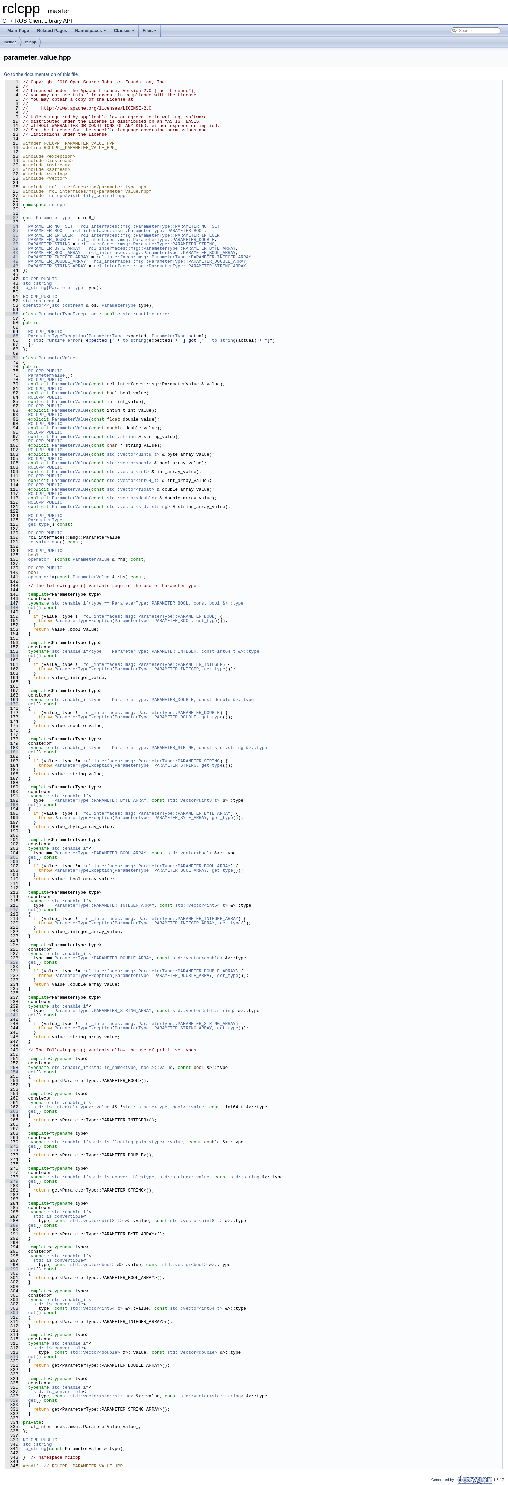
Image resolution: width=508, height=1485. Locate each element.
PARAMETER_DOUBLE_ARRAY (57, 261)
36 (11, 235)
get (32, 608)
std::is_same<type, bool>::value (163, 1107)
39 (11, 248)
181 (11, 752)
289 (11, 1225)
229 (11, 962)
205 (11, 857)
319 (11, 1357)
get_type (38, 524)
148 (11, 608)
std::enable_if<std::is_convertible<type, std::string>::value (130, 1177)
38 (11, 244)
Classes (124, 30)
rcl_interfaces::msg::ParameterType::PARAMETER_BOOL (138, 231)
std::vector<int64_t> (133, 480)
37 (11, 240)
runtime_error (63, 340)
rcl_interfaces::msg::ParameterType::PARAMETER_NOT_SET (149, 226)
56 (11, 314)
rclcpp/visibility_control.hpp (87, 196)
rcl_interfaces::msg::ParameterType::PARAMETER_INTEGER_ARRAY (173, 257)
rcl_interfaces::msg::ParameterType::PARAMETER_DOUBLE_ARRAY (170, 261)
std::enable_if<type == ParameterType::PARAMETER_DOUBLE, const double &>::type (153, 700)
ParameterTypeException (68, 314)
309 (11, 1313)
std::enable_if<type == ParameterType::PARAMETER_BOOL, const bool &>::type (147, 603)
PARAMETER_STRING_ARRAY (57, 266)
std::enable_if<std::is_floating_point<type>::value (117, 1142)
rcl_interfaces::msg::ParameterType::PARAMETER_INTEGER (149, 235)
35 (11, 231)
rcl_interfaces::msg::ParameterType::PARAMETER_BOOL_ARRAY (162, 253)
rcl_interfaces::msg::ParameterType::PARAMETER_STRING (146, 244)
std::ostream (39, 301)
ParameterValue (57, 358)
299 (11, 1269)
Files (150, 30)
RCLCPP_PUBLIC (40, 279)
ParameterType (53, 218)
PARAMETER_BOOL (46, 231)
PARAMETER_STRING (49, 244)
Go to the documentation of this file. (41, 74)
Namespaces (90, 30)
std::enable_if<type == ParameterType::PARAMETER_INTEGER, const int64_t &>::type (155, 651)
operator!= (41, 577)
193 (11, 805)
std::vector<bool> (129, 463)
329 (11, 1400)
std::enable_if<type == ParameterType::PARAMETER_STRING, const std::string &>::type (159, 748)
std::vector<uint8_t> (133, 454)
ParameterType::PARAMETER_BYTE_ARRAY (100, 800)
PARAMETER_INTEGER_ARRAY (58, 257)
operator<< (36, 305)
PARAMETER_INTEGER (50, 235)
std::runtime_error (146, 314)
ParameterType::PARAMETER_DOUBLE (155, 717)
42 (11, 261)
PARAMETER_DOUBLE (49, 240)
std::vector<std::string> (138, 507)
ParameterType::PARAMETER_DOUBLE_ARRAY (102, 958)
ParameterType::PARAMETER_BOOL (153, 621)
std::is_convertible (58, 1216)
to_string (34, 288)
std (37, 340)
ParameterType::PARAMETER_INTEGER (157, 669)
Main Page (18, 30)
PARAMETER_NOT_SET (50, 226)
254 (11, 1072)
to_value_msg (44, 542)
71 (11, 358)
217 (11, 910)
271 (11, 1146)
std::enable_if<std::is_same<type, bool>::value (112, 1067)
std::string (37, 283)
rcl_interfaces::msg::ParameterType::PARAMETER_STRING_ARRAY (170, 266)
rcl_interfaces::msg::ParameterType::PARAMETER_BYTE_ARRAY (162, 248)
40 (11, 253)
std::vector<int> (128, 472)
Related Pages (52, 30)
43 (11, 266)
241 (11, 1015)
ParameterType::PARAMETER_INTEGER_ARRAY (104, 905)
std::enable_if (70, 796)
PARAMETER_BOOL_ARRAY (54, 253)
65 (11, 336)
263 (11, 1111)
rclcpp (30, 42)
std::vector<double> (132, 498)
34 (11, 226)
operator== (41, 559)
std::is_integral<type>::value (71, 1107)
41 (11, 257)
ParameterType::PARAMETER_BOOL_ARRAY (100, 853)
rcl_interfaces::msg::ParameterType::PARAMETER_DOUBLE (146, 240)
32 (11, 218)
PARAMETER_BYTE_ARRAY (54, 248)
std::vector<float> (130, 489)
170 (11, 704)
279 (11, 1181)
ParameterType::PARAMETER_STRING (155, 765)
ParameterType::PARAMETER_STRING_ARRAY (102, 1011)
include (10, 42)
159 (11, 656)
